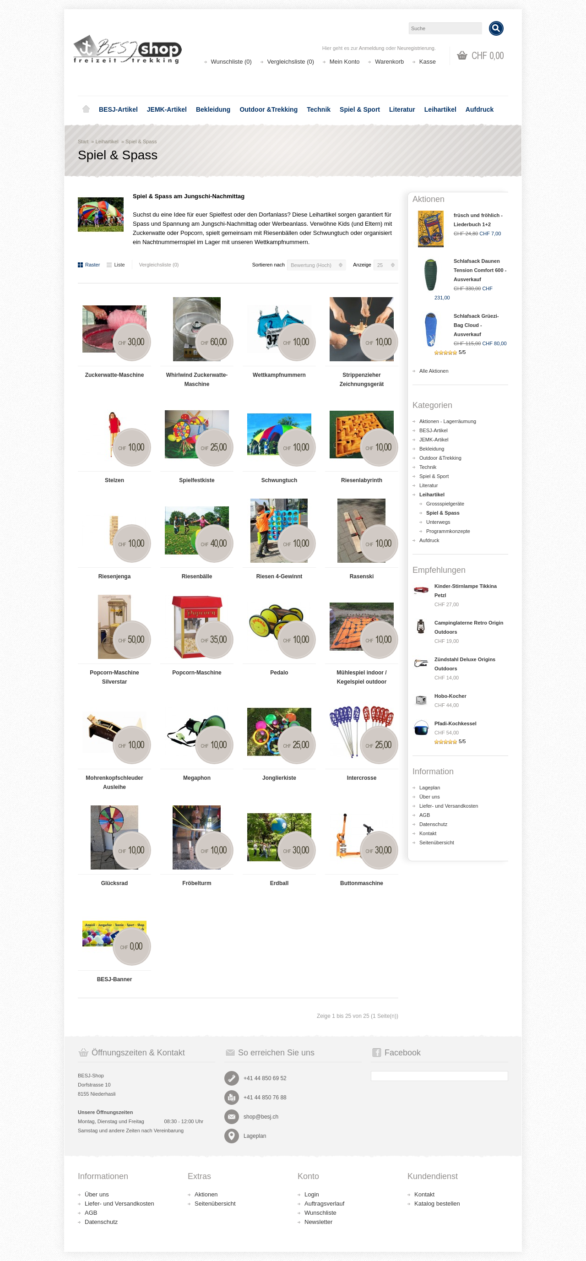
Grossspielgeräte (445, 503)
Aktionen (206, 1194)
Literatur (402, 109)
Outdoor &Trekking (268, 109)
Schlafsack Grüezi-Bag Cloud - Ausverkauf (476, 325)
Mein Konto (345, 61)
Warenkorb (389, 61)
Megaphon (197, 778)
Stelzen (114, 480)
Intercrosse (362, 778)
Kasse (427, 61)
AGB (424, 815)
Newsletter (318, 1221)
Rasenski (362, 576)
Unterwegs (438, 522)
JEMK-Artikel (167, 109)
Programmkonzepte (448, 531)
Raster (89, 264)
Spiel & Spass (141, 141)
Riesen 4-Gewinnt (279, 576)
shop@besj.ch (261, 1117)
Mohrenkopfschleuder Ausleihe (114, 782)
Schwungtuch (279, 480)
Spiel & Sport (360, 109)
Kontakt (427, 833)
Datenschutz (433, 824)
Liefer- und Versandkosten (448, 806)
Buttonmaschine (361, 883)
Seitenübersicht (436, 842)
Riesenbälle (197, 576)
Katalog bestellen (437, 1203)
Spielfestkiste (196, 480)
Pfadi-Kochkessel (455, 723)
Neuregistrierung (415, 48)
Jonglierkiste (279, 778)
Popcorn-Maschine (196, 672)
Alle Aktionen (434, 371)
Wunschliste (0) (231, 61)
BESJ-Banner (114, 979)
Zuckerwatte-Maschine (114, 375)
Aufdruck (480, 109)
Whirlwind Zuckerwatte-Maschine (197, 379)
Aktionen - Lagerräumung (447, 421)
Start (83, 141)
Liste (116, 264)
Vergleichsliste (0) (291, 61)
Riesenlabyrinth (361, 480)
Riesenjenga (114, 576)
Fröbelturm (196, 883)
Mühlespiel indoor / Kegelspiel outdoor (361, 677)
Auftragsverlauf (324, 1203)
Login (311, 1194)
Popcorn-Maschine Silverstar (114, 677)
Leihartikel (440, 109)
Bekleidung (213, 109)
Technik (319, 109)
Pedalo (279, 672)
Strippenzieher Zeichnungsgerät (362, 379)
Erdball (279, 883)
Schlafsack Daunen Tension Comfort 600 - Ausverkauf (480, 270)
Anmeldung (372, 48)
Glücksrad (114, 883)
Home (86, 109)
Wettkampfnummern (279, 375)
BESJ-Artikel (118, 109)
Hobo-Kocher (450, 696)
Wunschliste (320, 1212)
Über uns (429, 796)
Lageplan (429, 787)
